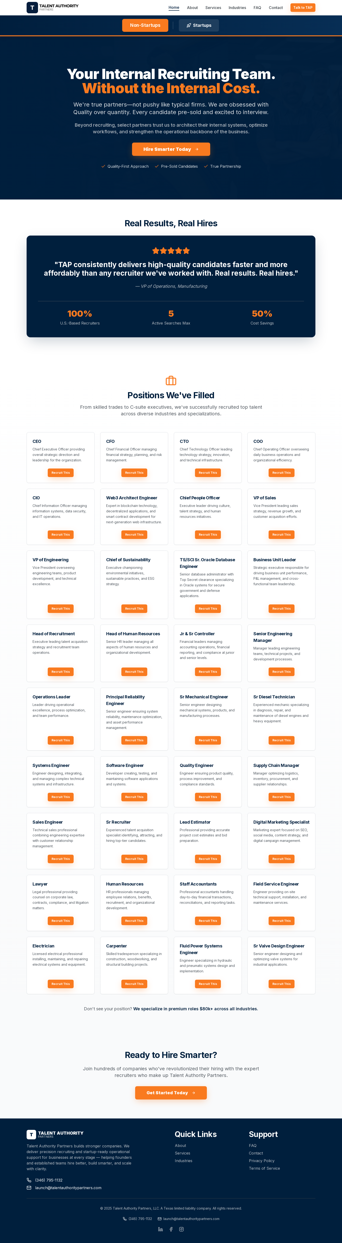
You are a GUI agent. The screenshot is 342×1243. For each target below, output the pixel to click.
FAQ (257, 7)
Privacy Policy (262, 1160)
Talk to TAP (303, 7)
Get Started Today (171, 1092)
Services (213, 7)
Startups (198, 25)
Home (174, 7)
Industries (237, 7)
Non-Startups (145, 25)
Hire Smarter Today (171, 149)
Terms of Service (264, 1168)
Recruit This (61, 472)
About (192, 7)
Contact (276, 7)
